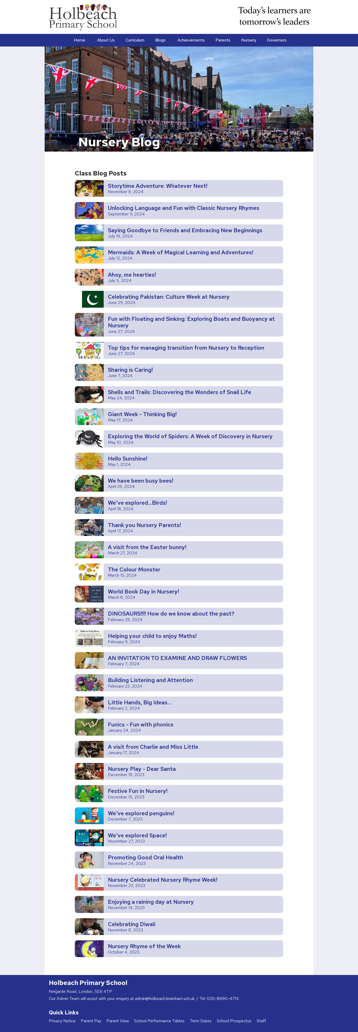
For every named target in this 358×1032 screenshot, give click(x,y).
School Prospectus (234, 1021)
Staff (261, 1021)
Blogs (160, 40)
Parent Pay (91, 1021)
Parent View (118, 1021)
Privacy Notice (62, 1021)
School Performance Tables (159, 1021)
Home (79, 40)
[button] (105, 40)
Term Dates (201, 1021)
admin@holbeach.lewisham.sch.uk (165, 998)
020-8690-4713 (223, 998)
